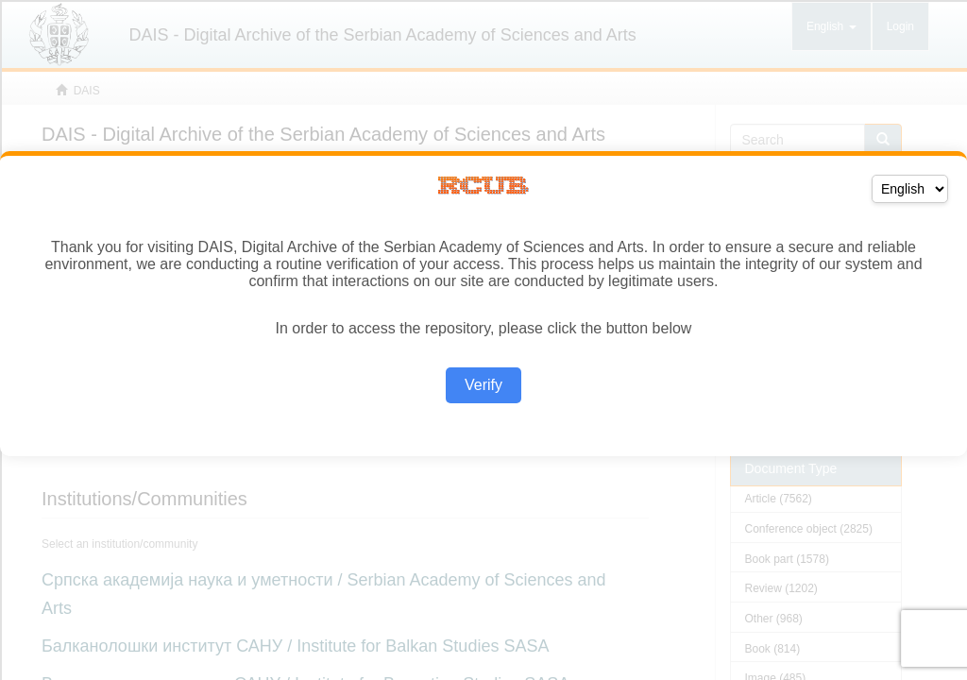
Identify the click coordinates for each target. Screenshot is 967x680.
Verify (483, 385)
